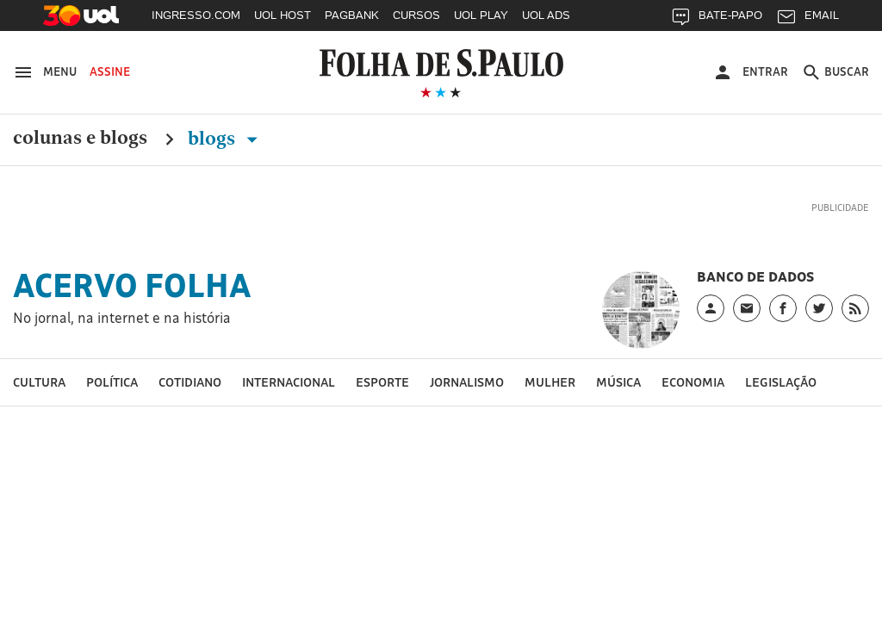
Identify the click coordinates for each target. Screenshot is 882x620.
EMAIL (807, 19)
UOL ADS (546, 15)
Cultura (39, 382)
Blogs (226, 139)
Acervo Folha (132, 285)
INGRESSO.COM (196, 15)
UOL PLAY (481, 15)
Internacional (288, 382)
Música (618, 382)
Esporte (382, 382)
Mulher (550, 382)
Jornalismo (467, 382)
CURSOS (416, 15)
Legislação (781, 382)
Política (112, 382)
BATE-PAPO (716, 19)
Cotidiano (189, 382)
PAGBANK (352, 15)
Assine (110, 71)
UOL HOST (282, 15)
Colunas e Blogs (80, 139)
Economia (693, 382)
